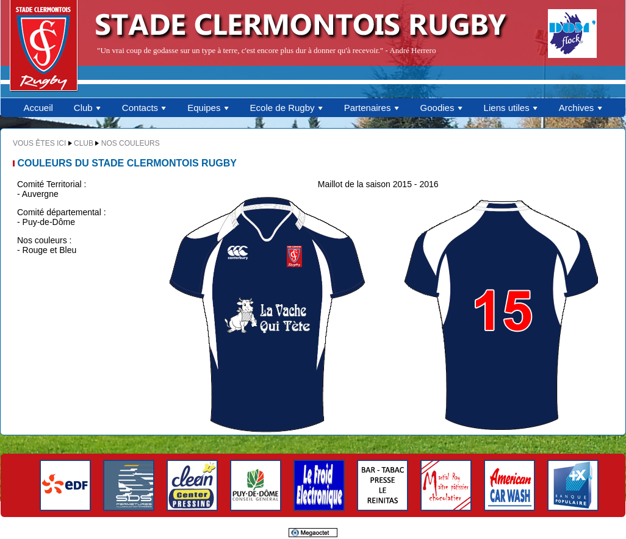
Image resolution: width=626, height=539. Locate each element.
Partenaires (372, 107)
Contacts (144, 107)
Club (87, 107)
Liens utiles (511, 107)
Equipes (208, 107)
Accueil (37, 107)
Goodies (441, 107)
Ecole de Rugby (286, 107)
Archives (581, 107)
